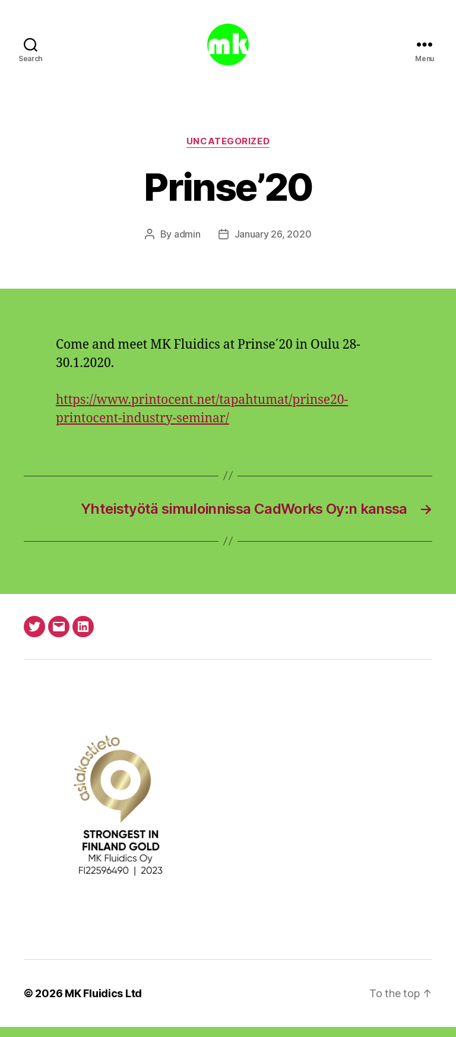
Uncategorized (228, 151)
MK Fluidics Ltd (103, 1003)
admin (187, 244)
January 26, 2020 (273, 244)
